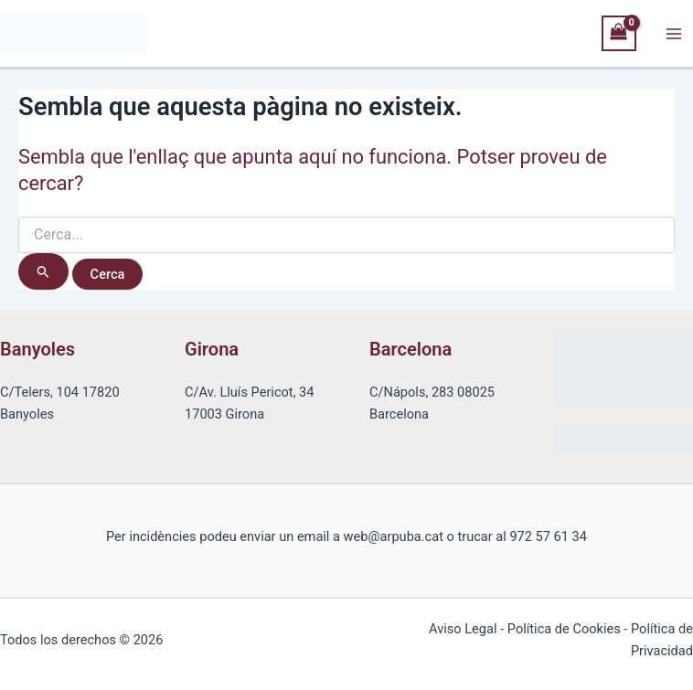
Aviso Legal (462, 629)
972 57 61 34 (548, 536)
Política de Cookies (564, 629)
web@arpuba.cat (393, 536)
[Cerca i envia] (43, 271)
